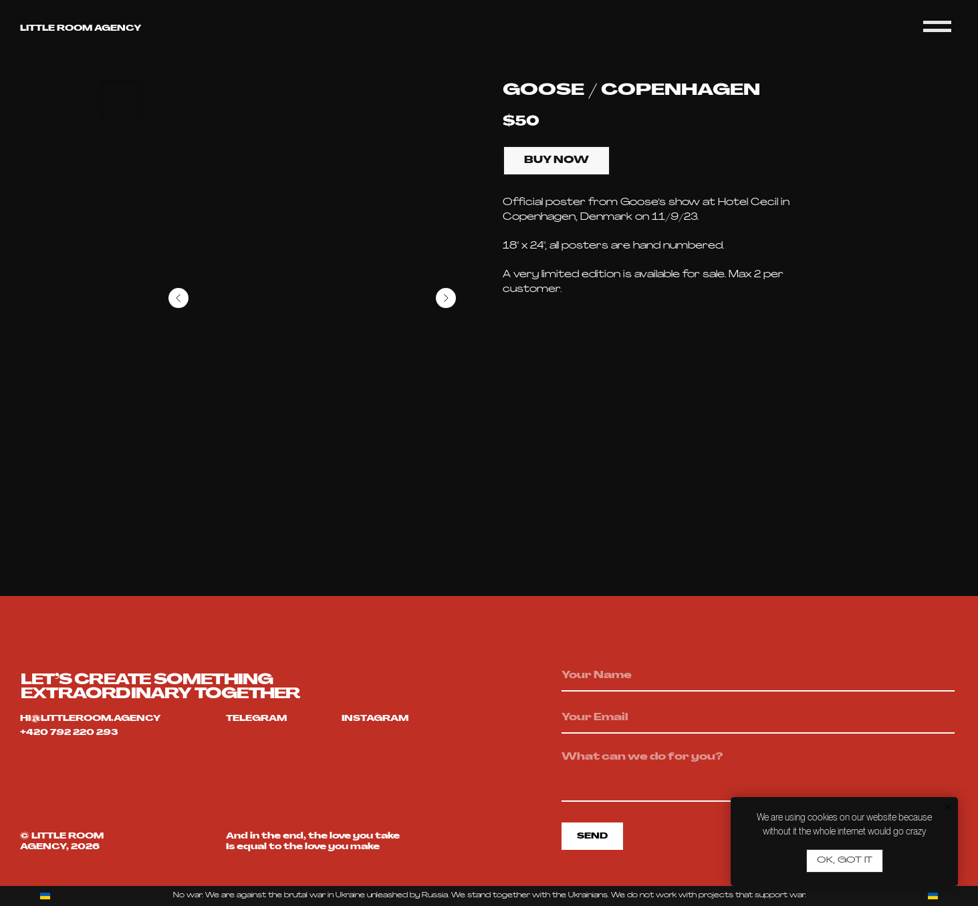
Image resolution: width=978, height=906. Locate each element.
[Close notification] (948, 807)
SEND (592, 837)
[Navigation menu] (937, 27)
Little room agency (80, 29)
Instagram (375, 719)
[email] (758, 718)
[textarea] (758, 773)
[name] (758, 676)
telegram (256, 719)
